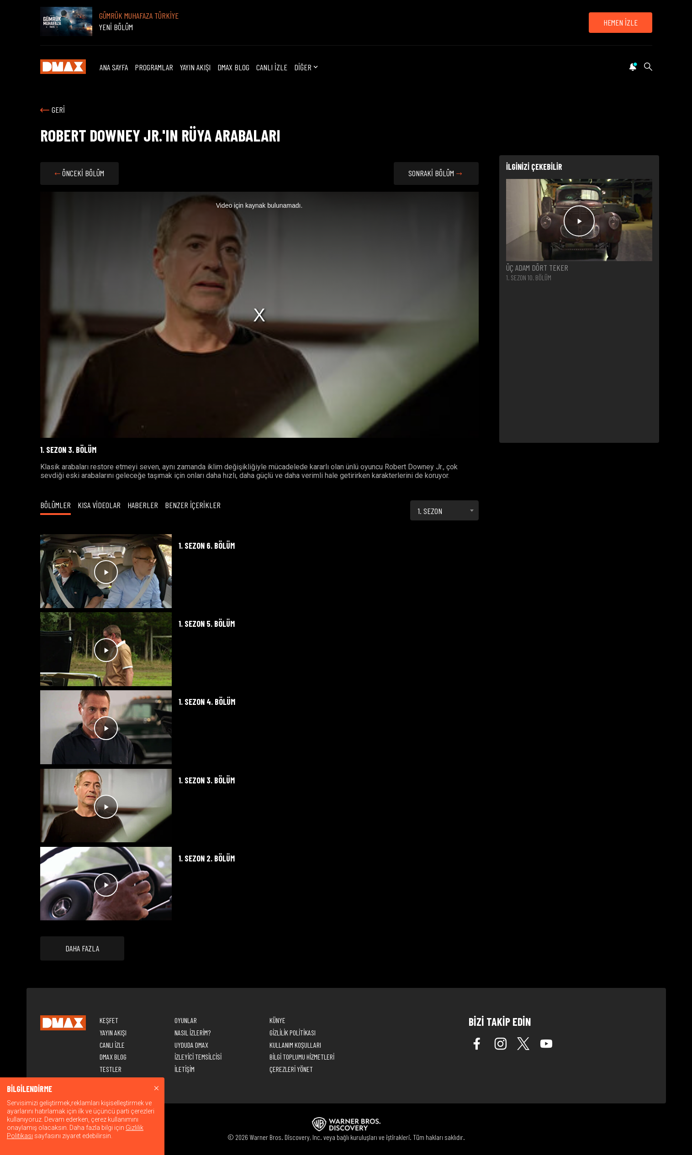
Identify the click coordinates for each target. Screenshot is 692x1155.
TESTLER (110, 1069)
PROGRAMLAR (154, 67)
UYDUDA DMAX (191, 1044)
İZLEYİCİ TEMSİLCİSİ (198, 1056)
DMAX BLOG (233, 67)
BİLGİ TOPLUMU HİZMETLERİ (301, 1056)
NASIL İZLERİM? (192, 1032)
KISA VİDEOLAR (99, 505)
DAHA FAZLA (82, 948)
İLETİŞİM (184, 1069)
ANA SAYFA (114, 67)
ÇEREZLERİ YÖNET (291, 1069)
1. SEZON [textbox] (430, 511)
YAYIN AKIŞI (195, 67)
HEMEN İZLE (620, 22)
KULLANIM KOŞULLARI (295, 1044)
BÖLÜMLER (55, 505)
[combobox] (444, 510)
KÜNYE (277, 1020)
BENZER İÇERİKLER (193, 505)
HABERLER (142, 505)
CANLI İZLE (271, 67)
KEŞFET (109, 1020)
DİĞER (307, 68)
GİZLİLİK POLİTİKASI (292, 1032)
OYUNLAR (185, 1020)
